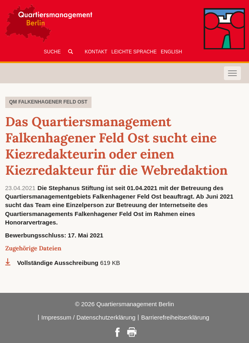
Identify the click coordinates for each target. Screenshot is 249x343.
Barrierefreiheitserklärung (175, 317)
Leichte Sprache (134, 52)
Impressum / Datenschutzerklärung (88, 317)
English (171, 52)
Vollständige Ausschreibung (58, 262)
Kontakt (96, 52)
